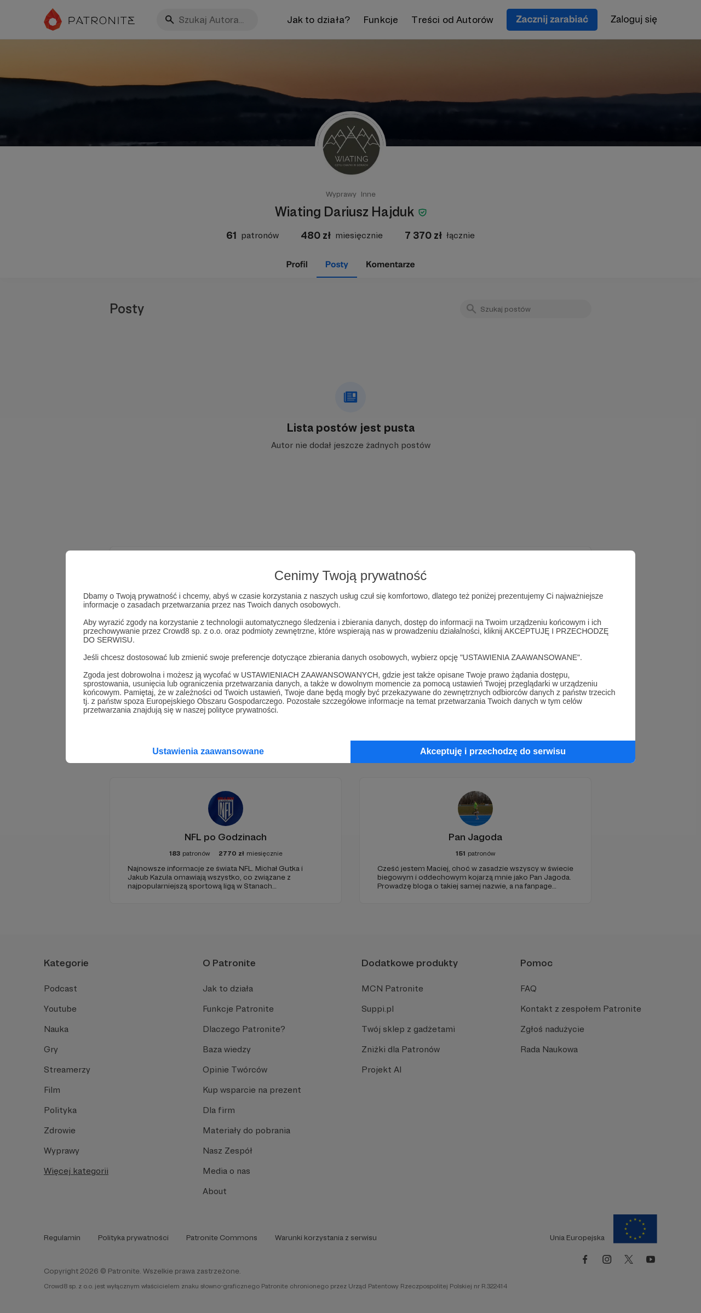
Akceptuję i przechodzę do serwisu (493, 751)
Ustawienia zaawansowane (208, 751)
